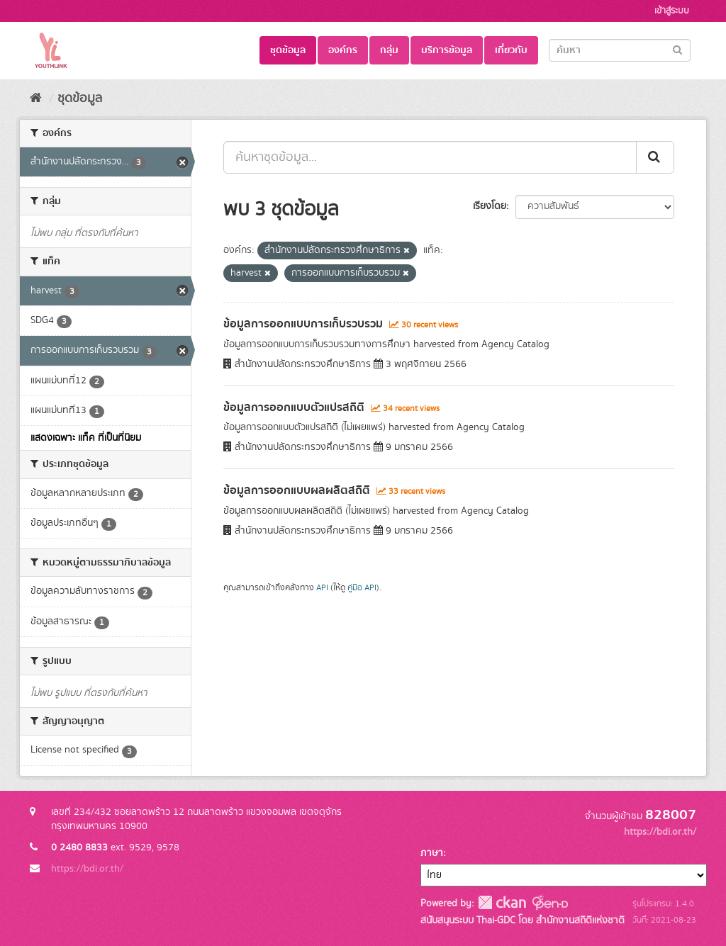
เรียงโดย (489, 206)
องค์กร (342, 50)
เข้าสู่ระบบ (671, 11)
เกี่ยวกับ (511, 50)
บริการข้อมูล (446, 50)
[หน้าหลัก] (36, 98)
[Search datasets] (620, 50)
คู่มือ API (361, 588)
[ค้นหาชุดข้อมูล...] (430, 157)
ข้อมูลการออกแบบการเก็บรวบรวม (303, 324)
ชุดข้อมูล (288, 50)
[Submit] (677, 49)
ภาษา (431, 853)
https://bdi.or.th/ (87, 869)
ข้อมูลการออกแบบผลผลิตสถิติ (296, 490)
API (322, 588)
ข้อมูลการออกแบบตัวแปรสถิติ (293, 407)
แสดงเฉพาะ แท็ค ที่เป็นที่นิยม (85, 438)
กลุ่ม (389, 50)
